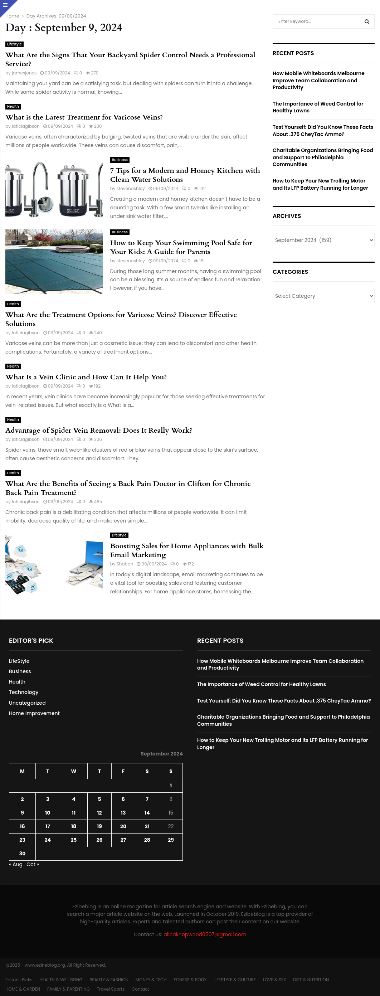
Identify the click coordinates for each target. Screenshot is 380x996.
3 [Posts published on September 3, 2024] (47, 799)
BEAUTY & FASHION (108, 980)
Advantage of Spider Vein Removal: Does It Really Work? (99, 430)
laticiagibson (26, 126)
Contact (140, 989)
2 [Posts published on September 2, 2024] (22, 799)
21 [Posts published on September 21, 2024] (147, 826)
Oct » (32, 864)
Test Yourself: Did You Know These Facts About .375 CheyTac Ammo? (323, 130)
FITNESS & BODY (190, 980)
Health (13, 106)
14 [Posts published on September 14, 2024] (147, 812)
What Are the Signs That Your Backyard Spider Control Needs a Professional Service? (130, 59)
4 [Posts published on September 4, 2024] (73, 799)
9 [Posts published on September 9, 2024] (22, 812)
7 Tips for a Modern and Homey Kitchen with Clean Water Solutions (185, 175)
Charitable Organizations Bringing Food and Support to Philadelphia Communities (323, 157)
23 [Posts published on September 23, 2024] (22, 840)
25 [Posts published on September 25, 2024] (73, 840)
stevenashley (131, 188)
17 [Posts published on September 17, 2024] (47, 826)
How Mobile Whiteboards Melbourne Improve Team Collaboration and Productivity (319, 80)
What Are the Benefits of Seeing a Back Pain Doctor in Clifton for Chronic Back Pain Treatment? (128, 488)
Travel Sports (111, 989)
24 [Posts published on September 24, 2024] (48, 840)
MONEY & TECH (151, 980)
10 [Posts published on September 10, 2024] (47, 812)
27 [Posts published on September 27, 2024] (123, 840)
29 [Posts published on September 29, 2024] (171, 840)
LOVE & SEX (274, 980)
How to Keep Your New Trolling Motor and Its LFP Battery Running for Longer (320, 184)
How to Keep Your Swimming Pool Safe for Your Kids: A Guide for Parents (181, 247)
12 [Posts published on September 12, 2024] (99, 812)
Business (120, 159)
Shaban (125, 564)
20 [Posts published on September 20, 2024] (123, 826)
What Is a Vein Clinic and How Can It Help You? (86, 377)
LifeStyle (14, 44)
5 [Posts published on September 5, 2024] (99, 799)
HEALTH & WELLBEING (60, 980)
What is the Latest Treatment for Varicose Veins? (84, 117)
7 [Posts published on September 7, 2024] (147, 799)
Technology (23, 692)
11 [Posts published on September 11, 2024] (74, 812)
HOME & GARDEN (22, 989)
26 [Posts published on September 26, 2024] (100, 840)
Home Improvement (34, 713)
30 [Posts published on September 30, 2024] (22, 853)
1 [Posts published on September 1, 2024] (171, 785)
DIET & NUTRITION (311, 980)
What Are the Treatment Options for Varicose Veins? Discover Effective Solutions (121, 319)
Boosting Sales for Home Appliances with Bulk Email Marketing (187, 550)
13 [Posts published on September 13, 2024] (123, 812)
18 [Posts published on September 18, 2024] (73, 826)
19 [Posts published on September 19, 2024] (99, 826)
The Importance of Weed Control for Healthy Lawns (318, 107)
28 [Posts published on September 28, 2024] (147, 840)
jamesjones (24, 73)
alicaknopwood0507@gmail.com (205, 934)
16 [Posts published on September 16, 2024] (22, 826)
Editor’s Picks (18, 980)
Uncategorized (27, 702)
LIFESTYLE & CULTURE (235, 980)
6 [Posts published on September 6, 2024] (123, 799)
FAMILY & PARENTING (68, 989)
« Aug (16, 864)
